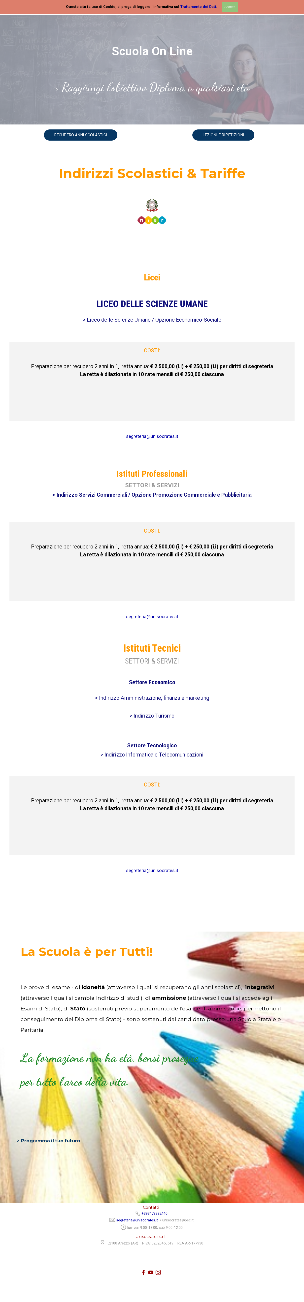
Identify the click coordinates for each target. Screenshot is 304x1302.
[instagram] (158, 1272)
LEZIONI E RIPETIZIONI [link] (223, 135)
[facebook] (143, 1272)
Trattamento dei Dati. (198, 6)
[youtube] (151, 1272)
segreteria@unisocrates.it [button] (152, 436)
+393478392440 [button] (154, 1213)
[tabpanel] (152, 90)
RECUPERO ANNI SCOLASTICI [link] (80, 135)
